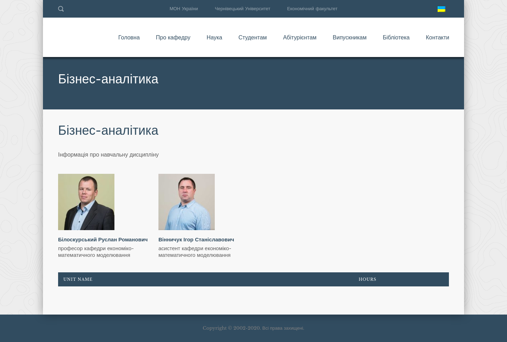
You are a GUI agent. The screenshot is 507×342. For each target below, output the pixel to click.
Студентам (252, 37)
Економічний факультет (312, 8)
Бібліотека (396, 37)
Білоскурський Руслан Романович (103, 239)
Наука (215, 37)
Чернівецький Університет (242, 8)
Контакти (437, 37)
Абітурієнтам (300, 37)
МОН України (184, 8)
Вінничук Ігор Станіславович (196, 239)
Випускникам (350, 37)
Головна (129, 37)
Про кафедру (173, 37)
